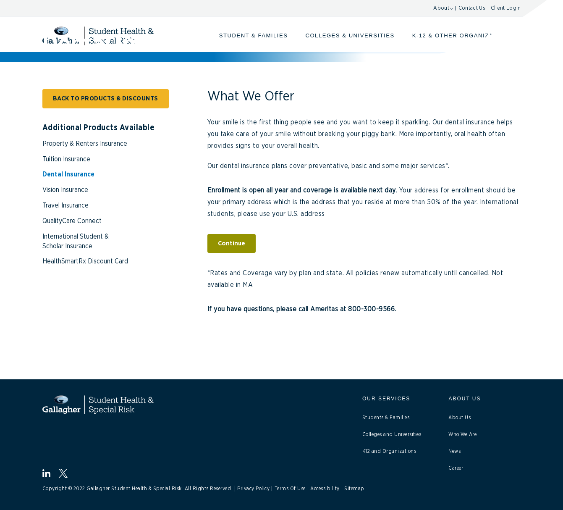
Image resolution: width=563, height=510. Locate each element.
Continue (231, 243)
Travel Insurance (65, 205)
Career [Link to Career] (455, 468)
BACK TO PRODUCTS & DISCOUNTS (105, 98)
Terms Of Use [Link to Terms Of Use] (290, 488)
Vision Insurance (65, 190)
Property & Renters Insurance (84, 143)
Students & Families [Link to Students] (386, 417)
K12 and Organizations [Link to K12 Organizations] (389, 451)
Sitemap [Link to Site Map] (354, 488)
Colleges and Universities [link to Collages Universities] (392, 434)
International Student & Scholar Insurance (75, 241)
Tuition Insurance (66, 159)
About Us (459, 417)
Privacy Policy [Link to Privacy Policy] (253, 488)
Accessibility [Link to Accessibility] (325, 488)
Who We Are (462, 434)
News (454, 451)
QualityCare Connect (72, 221)
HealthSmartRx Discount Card (85, 261)
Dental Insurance (68, 174)
